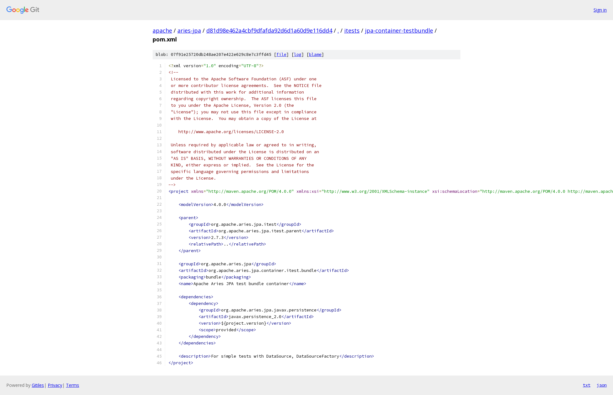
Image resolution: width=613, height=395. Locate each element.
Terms (72, 385)
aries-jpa (189, 30)
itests (352, 30)
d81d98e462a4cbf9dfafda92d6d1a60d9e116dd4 (269, 30)
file (281, 54)
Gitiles (38, 385)
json (602, 385)
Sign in (600, 10)
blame (315, 54)
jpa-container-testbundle (399, 30)
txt (586, 385)
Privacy (55, 385)
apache (162, 30)
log (297, 54)
